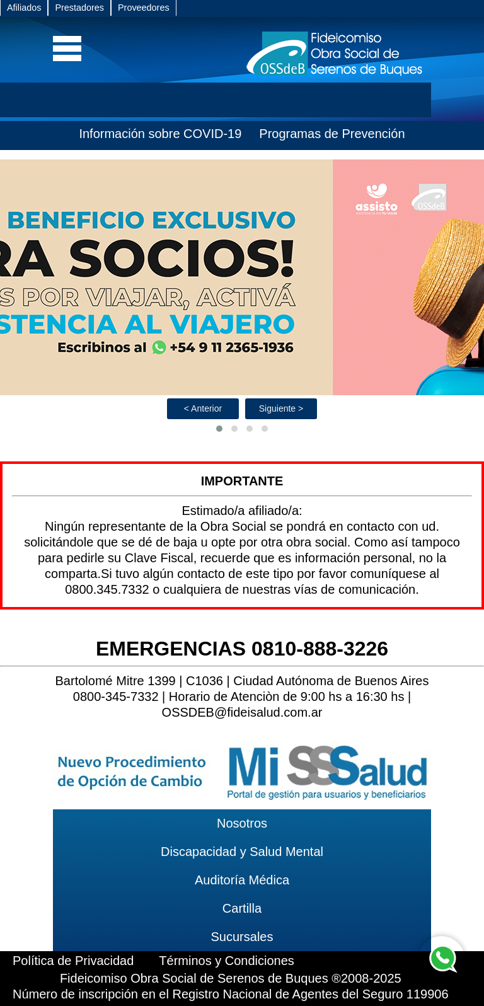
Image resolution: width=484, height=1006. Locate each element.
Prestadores (79, 8)
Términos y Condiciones (226, 961)
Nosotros (242, 823)
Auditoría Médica (242, 880)
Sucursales (242, 937)
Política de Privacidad (73, 961)
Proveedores (144, 8)
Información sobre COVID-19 (160, 134)
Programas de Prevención (332, 134)
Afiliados (24, 8)
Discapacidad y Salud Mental (242, 852)
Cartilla (242, 908)
